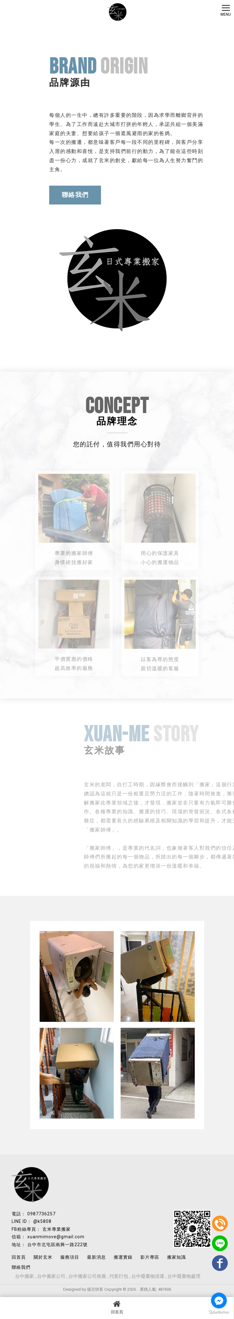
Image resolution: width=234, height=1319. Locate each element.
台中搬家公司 (51, 1276)
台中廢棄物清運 (147, 1276)
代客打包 (118, 1276)
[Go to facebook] (219, 1300)
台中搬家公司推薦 (87, 1276)
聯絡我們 (81, 194)
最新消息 (96, 1257)
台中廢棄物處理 (183, 1276)
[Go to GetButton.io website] (219, 1313)
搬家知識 (176, 1257)
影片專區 (149, 1257)
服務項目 (69, 1257)
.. (138, 1289)
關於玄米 (43, 1257)
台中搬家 (24, 1276)
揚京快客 (95, 1289)
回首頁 (117, 1307)
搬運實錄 (123, 1257)
